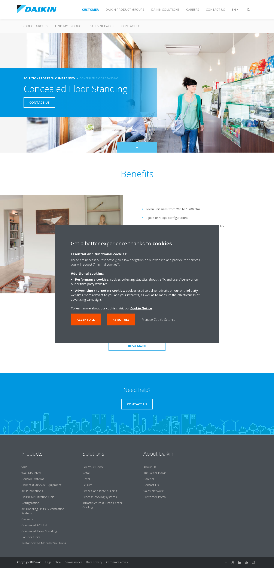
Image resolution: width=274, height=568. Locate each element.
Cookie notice (73, 562)
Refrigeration (30, 503)
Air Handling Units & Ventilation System (42, 511)
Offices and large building (99, 491)
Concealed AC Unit (34, 525)
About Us (149, 467)
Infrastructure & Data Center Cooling (102, 505)
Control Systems (32, 479)
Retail (86, 473)
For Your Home (93, 467)
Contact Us (151, 485)
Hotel (86, 479)
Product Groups (34, 26)
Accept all (86, 320)
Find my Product (69, 26)
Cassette (27, 519)
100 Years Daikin (155, 473)
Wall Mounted (31, 473)
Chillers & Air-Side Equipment (41, 485)
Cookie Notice (141, 308)
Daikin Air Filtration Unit (37, 497)
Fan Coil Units (30, 537)
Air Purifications (32, 491)
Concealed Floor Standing (39, 531)
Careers (148, 479)
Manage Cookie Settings (158, 320)
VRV (24, 467)
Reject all (121, 320)
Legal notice (53, 562)
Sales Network (102, 26)
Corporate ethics (117, 562)
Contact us (130, 26)
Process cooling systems (99, 497)
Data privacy (94, 562)
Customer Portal (154, 497)
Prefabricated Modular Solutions (43, 543)
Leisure (87, 485)
